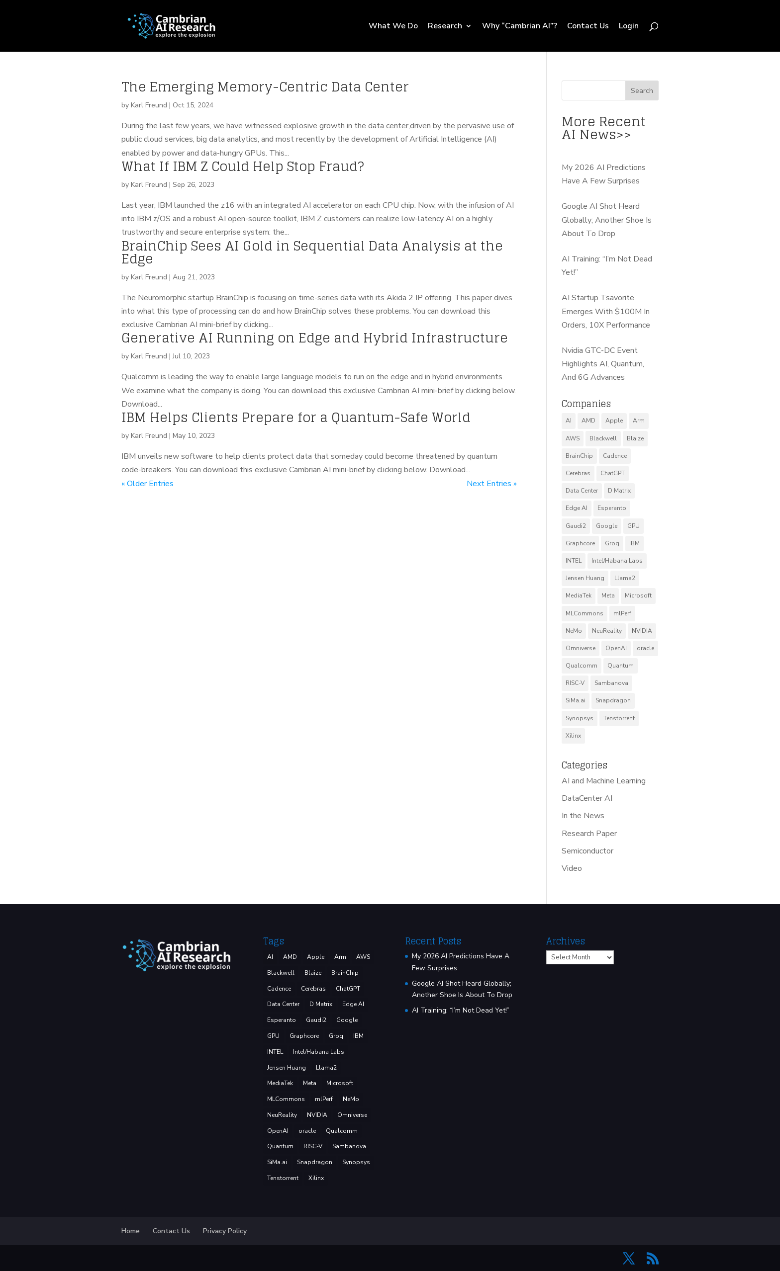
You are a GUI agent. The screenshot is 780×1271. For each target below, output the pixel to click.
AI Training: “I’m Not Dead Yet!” (460, 1010)
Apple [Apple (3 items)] (614, 420)
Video (572, 868)
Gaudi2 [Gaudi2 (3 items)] (576, 526)
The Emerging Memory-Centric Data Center (265, 86)
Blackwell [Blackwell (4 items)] (603, 438)
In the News (583, 815)
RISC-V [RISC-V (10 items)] (575, 683)
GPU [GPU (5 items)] (633, 526)
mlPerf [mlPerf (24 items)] (622, 613)
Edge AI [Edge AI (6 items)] (576, 508)
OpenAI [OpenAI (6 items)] (616, 648)
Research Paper (589, 833)
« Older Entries (147, 483)
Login (629, 26)
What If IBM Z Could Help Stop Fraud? (242, 166)
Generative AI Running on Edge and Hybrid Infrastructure (314, 337)
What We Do (393, 26)
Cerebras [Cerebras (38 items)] (578, 473)
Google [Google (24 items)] (606, 526)
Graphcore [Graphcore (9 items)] (580, 543)
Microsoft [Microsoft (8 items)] (638, 595)
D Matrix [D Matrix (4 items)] (619, 491)
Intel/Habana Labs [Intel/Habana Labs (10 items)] (617, 561)
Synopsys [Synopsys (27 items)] (579, 718)
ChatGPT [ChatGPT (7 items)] (612, 473)
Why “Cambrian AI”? (519, 26)
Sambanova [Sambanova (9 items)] (611, 683)
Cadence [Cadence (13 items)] (615, 456)
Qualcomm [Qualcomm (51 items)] (581, 666)
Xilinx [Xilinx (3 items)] (573, 736)
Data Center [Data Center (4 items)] (582, 491)
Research (445, 26)
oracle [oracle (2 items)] (645, 648)
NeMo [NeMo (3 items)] (574, 631)
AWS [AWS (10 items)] (573, 438)
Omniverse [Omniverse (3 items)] (580, 648)
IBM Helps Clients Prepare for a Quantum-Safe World (296, 417)
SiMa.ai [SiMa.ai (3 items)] (575, 700)
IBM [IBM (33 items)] (634, 543)
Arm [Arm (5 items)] (639, 420)
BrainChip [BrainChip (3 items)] (579, 456)
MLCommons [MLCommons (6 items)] (584, 613)
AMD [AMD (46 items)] (588, 420)
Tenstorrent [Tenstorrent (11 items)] (619, 718)
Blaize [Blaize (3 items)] (635, 438)
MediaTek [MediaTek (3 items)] (578, 595)
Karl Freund (149, 105)
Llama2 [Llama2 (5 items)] (624, 578)
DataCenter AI (587, 798)
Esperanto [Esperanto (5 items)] (611, 508)
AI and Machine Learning (604, 780)
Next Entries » (492, 483)
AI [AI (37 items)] (569, 420)
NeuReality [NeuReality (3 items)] (607, 631)
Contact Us (588, 26)
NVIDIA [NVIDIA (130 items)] (642, 631)
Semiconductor (587, 851)
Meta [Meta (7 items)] (608, 595)
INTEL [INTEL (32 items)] (574, 561)
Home (130, 1231)
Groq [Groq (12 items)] (612, 543)
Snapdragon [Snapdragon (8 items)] (613, 700)
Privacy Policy (225, 1231)
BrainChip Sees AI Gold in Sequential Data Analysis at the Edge (312, 252)
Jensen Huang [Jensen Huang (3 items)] (585, 578)
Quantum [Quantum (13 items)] (620, 666)
